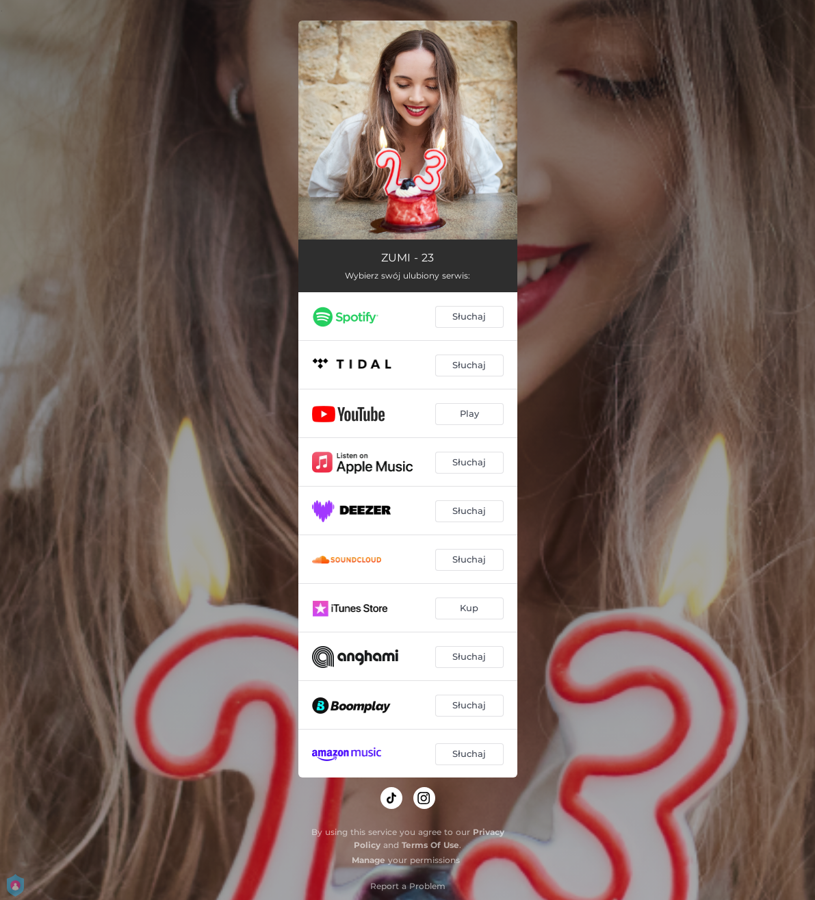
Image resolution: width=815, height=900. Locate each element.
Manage (368, 860)
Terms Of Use (430, 845)
